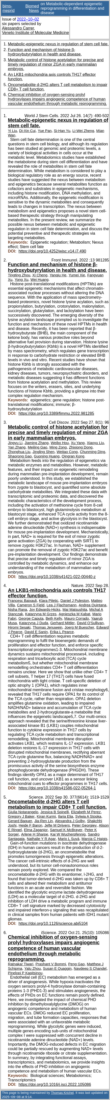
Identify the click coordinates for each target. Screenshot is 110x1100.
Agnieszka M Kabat (74, 614)
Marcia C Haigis (94, 839)
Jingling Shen (43, 452)
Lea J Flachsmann (62, 605)
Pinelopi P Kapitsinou (25, 973)
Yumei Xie (77, 275)
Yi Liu (12, 131)
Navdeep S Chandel (90, 969)
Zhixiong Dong (80, 447)
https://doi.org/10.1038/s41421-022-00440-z (57, 577)
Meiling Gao (37, 447)
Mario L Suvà (68, 839)
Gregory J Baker (21, 816)
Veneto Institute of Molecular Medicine (35, 33)
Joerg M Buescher (79, 627)
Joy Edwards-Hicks (44, 610)
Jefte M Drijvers (57, 825)
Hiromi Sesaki (19, 627)
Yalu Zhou (32, 969)
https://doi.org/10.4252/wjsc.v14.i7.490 (52, 251)
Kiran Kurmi (46, 816)
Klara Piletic (48, 601)
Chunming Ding (92, 452)
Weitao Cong (67, 452)
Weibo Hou (60, 443)
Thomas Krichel (62, 1093)
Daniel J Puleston (74, 601)
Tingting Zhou (19, 275)
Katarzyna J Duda (33, 623)
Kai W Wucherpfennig (67, 834)
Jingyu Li (15, 443)
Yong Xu (21, 280)
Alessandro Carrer (18, 28)
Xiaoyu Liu (95, 443)
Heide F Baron (30, 825)
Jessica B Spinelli (54, 812)
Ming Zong (58, 447)
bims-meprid (8, 8)
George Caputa (31, 618)
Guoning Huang (46, 456)
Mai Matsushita (74, 610)
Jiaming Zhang (37, 443)
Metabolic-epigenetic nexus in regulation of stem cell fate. (58, 44)
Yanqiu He (58, 275)
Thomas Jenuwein (47, 627)
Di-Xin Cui (27, 131)
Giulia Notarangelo (23, 812)
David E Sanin (36, 632)
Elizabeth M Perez (86, 812)
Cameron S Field (31, 605)
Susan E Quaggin (57, 969)
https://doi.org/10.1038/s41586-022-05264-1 (57, 788)
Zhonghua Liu (19, 452)
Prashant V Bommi (50, 964)
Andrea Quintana (92, 605)
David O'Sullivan (90, 623)
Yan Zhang (17, 447)
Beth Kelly (54, 618)
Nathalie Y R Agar (41, 839)
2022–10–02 (28, 19)
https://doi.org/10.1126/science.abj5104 (53, 923)
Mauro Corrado (76, 618)
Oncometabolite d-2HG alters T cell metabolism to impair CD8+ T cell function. (57, 804)
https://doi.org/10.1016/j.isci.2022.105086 (55, 1084)
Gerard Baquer (20, 821)
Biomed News (32, 8)
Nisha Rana (17, 610)
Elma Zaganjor (36, 830)
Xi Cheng (40, 275)
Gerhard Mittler (62, 623)
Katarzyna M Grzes (40, 614)
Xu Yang (77, 443)
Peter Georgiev (84, 825)
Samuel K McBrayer (66, 830)
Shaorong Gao (20, 456)
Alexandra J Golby (70, 821)
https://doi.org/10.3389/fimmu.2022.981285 (56, 413)
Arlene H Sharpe (34, 834)
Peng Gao (76, 964)
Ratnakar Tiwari (20, 964)
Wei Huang (39, 280)
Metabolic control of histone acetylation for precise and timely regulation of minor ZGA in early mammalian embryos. (56, 64)
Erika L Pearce (62, 632)
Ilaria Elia (65, 816)
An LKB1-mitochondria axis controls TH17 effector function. (57, 592)
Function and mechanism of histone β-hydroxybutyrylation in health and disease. (45, 52)
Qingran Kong (73, 456)
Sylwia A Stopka (88, 816)
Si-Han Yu (62, 131)
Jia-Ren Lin (43, 821)
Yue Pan (45, 131)
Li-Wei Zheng (83, 131)
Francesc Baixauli (22, 601)
